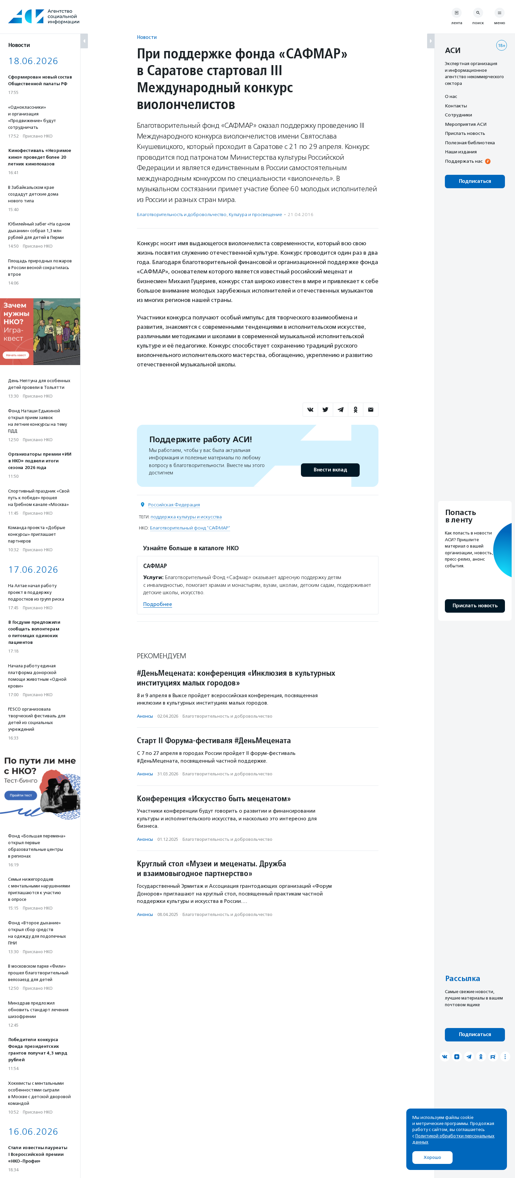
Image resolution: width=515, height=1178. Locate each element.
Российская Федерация (174, 505)
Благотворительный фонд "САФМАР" (190, 528)
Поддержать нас (463, 161)
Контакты (456, 105)
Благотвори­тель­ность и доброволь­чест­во (181, 214)
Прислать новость (465, 133)
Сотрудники (458, 114)
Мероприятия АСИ (465, 124)
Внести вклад (330, 470)
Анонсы (145, 716)
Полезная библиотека (470, 142)
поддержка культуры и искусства (186, 517)
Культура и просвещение (255, 214)
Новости (147, 37)
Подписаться (475, 181)
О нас (451, 96)
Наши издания (461, 151)
